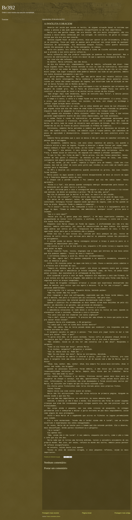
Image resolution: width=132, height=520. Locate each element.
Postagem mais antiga (122, 513)
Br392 (8, 7)
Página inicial (86, 513)
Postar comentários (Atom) (53, 516)
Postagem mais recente (50, 513)
